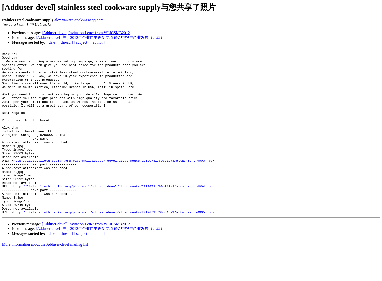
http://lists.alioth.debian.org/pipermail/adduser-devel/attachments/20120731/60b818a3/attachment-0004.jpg (112, 213)
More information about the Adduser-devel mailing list (45, 277)
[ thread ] (65, 42)
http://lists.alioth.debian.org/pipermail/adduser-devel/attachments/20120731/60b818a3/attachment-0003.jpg (112, 182)
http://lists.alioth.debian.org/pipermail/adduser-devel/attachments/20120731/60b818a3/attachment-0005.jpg (112, 244)
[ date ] (51, 42)
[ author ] (98, 42)
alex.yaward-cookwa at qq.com (79, 20)
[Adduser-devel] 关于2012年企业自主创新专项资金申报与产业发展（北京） (100, 37)
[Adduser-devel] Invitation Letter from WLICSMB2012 (86, 33)
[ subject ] (82, 42)
